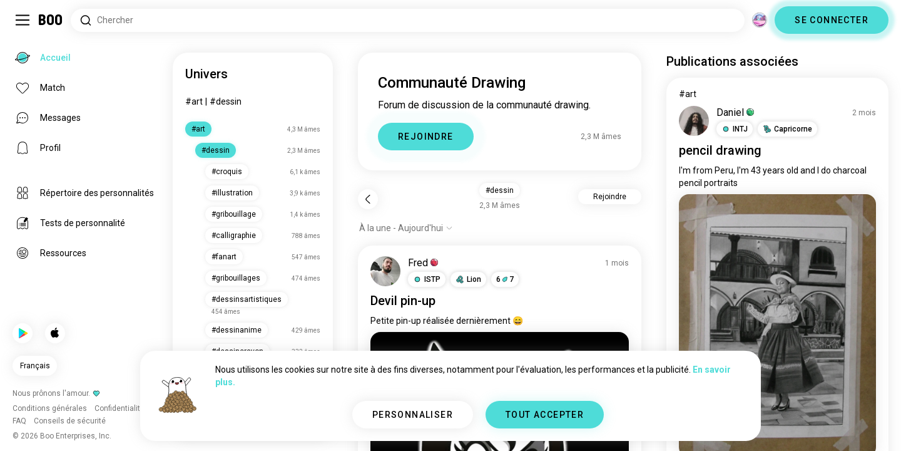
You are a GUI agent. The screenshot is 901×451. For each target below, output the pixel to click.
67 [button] (505, 279)
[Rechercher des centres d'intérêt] (408, 20)
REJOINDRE (426, 137)
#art (194, 101)
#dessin (226, 101)
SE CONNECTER (831, 20)
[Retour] (368, 199)
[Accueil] (51, 20)
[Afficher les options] (406, 228)
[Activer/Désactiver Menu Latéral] (22, 20)
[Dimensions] (759, 20)
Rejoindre (609, 196)
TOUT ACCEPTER (545, 415)
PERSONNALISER (412, 415)
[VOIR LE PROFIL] (385, 271)
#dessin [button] (500, 190)
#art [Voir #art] (687, 94)
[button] (426, 279)
